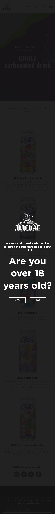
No (38, 300)
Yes (17, 300)
